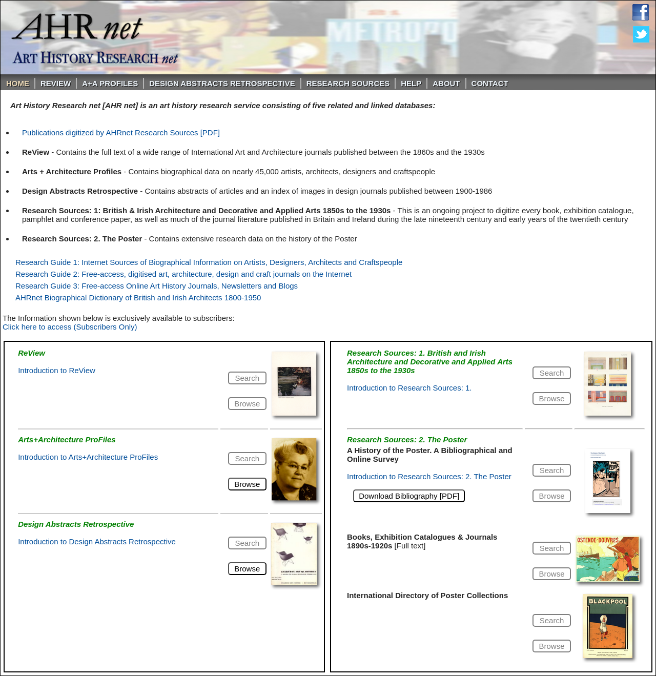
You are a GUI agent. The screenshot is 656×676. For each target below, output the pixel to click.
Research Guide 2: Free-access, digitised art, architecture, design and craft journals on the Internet (183, 274)
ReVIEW (55, 83)
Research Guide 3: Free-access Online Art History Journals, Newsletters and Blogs (156, 285)
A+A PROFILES (110, 83)
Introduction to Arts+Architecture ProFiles (88, 457)
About (446, 83)
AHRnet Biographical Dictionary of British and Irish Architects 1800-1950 (138, 297)
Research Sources (348, 83)
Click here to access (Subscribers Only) (70, 326)
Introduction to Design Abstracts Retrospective (97, 541)
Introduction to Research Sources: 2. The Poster (429, 476)
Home (17, 83)
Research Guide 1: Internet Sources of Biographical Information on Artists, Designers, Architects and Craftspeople (208, 262)
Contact (489, 83)
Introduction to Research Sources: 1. (409, 387)
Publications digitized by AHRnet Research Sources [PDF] (121, 132)
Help (411, 83)
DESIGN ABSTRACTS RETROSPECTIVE (222, 83)
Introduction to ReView (56, 370)
